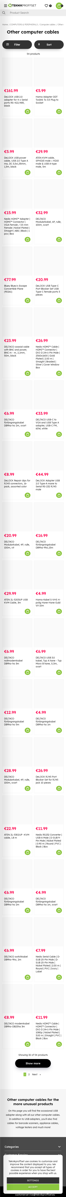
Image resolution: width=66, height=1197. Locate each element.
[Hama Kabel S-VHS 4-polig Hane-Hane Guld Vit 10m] (48, 575)
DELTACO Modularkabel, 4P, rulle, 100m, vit (17, 544)
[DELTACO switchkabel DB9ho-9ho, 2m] (17, 932)
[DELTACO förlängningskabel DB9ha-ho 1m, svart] (48, 874)
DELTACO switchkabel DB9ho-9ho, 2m (16, 958)
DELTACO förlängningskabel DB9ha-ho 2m (14, 901)
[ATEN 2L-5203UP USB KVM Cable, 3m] (17, 575)
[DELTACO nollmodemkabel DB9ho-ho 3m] (17, 633)
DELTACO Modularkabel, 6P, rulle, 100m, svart (48, 221)
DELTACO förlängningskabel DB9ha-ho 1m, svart (46, 901)
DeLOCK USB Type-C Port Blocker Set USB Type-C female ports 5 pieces (48, 290)
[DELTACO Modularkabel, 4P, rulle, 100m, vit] (17, 517)
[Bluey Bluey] (17, 261)
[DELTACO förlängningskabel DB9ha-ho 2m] (17, 874)
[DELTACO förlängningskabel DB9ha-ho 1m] (48, 694)
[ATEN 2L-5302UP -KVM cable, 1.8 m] (17, 810)
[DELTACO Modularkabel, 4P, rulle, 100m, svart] (17, 752)
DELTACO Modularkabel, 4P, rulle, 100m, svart (17, 779)
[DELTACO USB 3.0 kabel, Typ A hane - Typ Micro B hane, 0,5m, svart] (48, 633)
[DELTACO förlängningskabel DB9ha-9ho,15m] (48, 517)
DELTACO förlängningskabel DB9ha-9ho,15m (45, 544)
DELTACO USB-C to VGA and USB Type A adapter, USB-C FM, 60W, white (47, 424)
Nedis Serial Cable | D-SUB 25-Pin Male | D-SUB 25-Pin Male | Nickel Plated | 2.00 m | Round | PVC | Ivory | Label (48, 964)
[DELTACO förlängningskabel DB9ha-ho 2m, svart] (17, 395)
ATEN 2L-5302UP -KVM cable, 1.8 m (16, 836)
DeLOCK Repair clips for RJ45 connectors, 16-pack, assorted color (17, 483)
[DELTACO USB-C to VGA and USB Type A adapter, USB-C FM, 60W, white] (48, 395)
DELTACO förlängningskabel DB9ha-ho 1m (45, 721)
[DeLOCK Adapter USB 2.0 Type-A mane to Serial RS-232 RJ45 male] (48, 456)
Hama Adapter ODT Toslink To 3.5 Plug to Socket (47, 99)
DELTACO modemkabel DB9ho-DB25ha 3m (16, 1025)
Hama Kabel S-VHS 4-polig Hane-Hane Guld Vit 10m (48, 602)
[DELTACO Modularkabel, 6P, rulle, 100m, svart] (48, 194)
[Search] (33, 12)
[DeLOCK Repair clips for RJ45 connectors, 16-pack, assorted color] (17, 456)
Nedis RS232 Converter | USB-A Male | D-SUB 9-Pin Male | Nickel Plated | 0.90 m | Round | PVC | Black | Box (49, 840)
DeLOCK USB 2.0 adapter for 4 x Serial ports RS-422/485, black (16, 101)
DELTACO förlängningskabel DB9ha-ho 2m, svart (15, 422)
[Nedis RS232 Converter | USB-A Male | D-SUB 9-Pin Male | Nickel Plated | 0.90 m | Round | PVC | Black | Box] (48, 810)
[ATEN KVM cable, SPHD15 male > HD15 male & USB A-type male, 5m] (48, 133)
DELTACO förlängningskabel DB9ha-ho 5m (14, 721)
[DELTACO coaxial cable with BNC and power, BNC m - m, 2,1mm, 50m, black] (17, 322)
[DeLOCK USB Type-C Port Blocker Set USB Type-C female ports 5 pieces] (48, 261)
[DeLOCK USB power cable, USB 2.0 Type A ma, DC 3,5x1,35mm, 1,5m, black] (17, 133)
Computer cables (47, 24)
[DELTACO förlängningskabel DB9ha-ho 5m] (17, 694)
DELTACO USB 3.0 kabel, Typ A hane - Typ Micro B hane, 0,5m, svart (49, 662)
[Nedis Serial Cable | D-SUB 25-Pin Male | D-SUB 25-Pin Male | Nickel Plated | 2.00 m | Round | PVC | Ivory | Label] (48, 932)
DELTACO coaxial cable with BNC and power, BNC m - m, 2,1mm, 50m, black (16, 351)
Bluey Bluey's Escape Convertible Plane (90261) (15, 288)
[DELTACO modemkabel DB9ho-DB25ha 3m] (17, 999)
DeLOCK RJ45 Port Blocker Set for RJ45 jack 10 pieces (47, 779)
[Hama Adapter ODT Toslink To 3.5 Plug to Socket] (48, 72)
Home (5, 24)
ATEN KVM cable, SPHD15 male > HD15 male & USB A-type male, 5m (47, 162)
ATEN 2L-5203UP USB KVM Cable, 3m (16, 601)
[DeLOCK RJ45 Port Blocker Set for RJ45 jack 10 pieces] (48, 752)
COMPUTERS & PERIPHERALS (24, 24)
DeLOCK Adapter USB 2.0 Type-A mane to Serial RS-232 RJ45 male (48, 485)
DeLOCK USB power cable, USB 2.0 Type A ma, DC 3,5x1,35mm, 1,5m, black (16, 162)
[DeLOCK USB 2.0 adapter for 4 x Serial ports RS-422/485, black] (17, 72)
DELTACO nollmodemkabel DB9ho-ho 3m (13, 660)
